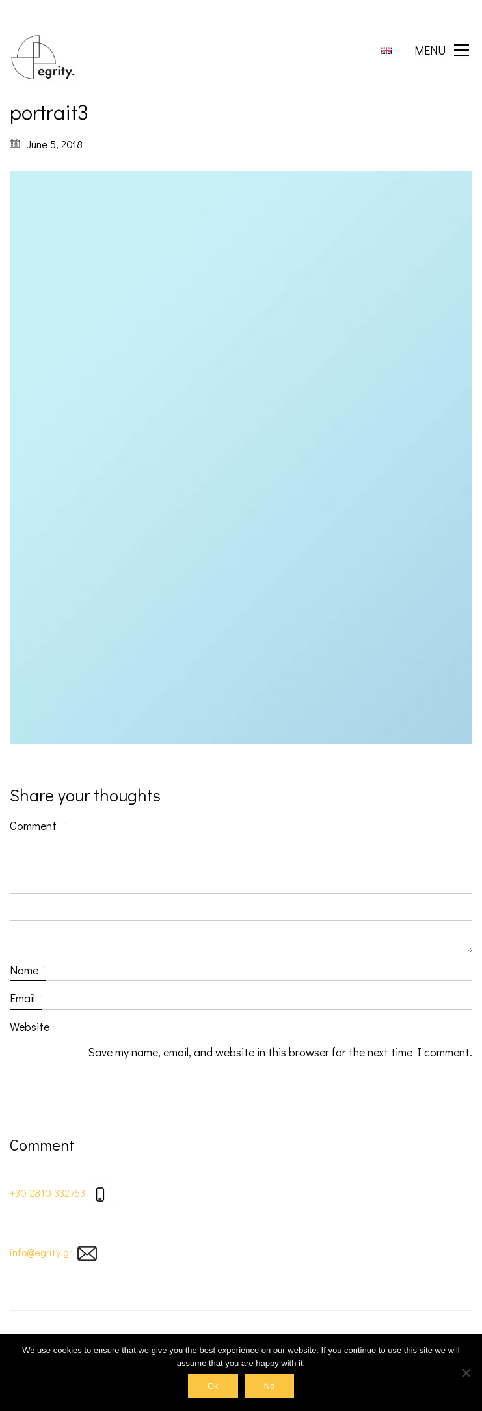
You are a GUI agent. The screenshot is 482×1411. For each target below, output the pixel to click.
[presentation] (109, 1098)
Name (28, 970)
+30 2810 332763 (47, 1193)
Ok (213, 1386)
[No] (465, 1372)
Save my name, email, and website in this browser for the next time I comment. (280, 1052)
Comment (38, 825)
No (269, 1386)
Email (26, 998)
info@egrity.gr (41, 1252)
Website (29, 1026)
